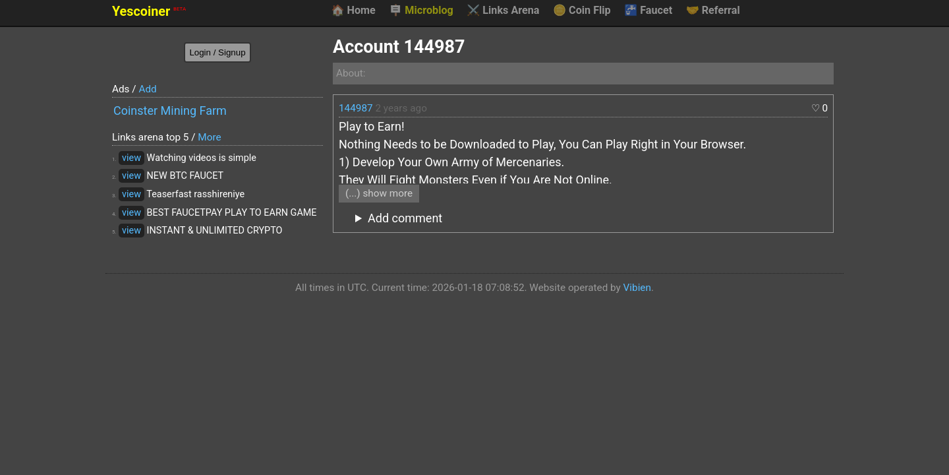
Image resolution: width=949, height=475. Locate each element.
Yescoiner (149, 11)
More (209, 137)
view (131, 158)
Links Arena (503, 10)
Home (353, 10)
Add (147, 89)
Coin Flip (582, 10)
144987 (356, 108)
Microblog (421, 10)
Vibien (637, 288)
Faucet (648, 10)
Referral (713, 10)
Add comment (405, 218)
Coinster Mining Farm (170, 110)
